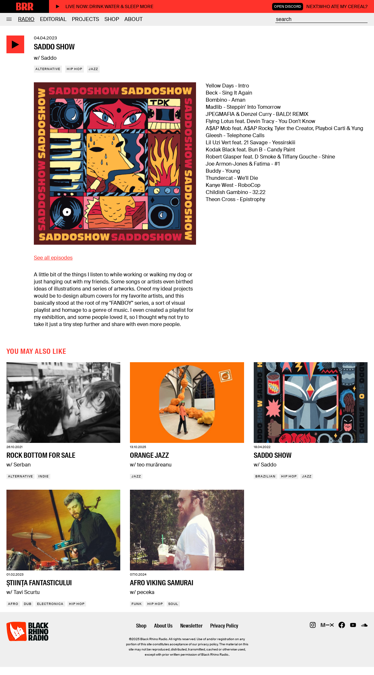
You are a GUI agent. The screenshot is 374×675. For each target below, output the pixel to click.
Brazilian (265, 476)
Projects (85, 19)
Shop (111, 19)
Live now (104, 6)
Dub (28, 604)
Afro (13, 604)
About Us (163, 625)
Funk (137, 604)
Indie (43, 476)
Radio (26, 19)
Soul (173, 604)
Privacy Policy (224, 625)
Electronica (50, 604)
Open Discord (287, 6)
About (133, 19)
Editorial (53, 19)
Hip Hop (74, 69)
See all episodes (53, 257)
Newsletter (191, 625)
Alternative (47, 69)
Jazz (93, 69)
